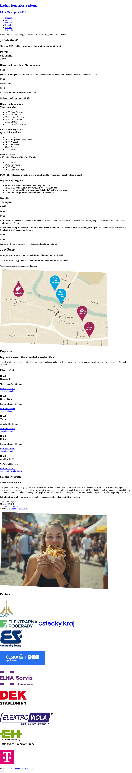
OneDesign (18, 768)
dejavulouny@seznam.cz (17, 509)
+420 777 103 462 (7, 448)
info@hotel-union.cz (8, 451)
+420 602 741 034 (7, 388)
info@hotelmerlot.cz (8, 431)
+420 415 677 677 (7, 468)
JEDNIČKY (29, 768)
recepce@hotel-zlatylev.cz (11, 471)
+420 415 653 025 (7, 428)
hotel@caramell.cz (8, 391)
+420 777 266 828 (11, 506)
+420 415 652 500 (7, 408)
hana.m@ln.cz (6, 411)
